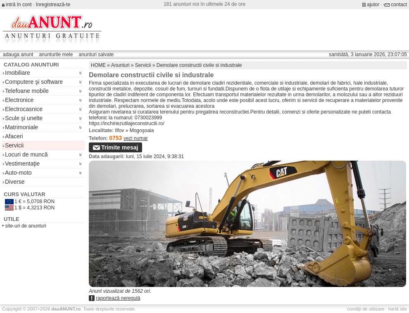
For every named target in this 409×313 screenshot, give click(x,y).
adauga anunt (18, 54)
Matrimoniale (21, 127)
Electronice (19, 100)
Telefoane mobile (27, 91)
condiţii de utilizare (366, 308)
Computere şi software (34, 81)
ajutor (373, 4)
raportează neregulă (118, 298)
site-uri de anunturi (25, 226)
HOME (98, 65)
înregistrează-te (53, 4)
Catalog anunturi (31, 65)
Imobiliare (17, 72)
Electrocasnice (24, 109)
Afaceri (14, 136)
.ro (66, 308)
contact (399, 4)
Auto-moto (18, 172)
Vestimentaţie (22, 163)
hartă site (397, 308)
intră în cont (19, 4)
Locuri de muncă (26, 154)
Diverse (14, 181)
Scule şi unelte (24, 118)
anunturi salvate (96, 54)
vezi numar (136, 138)
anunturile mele (56, 54)
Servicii (14, 145)
